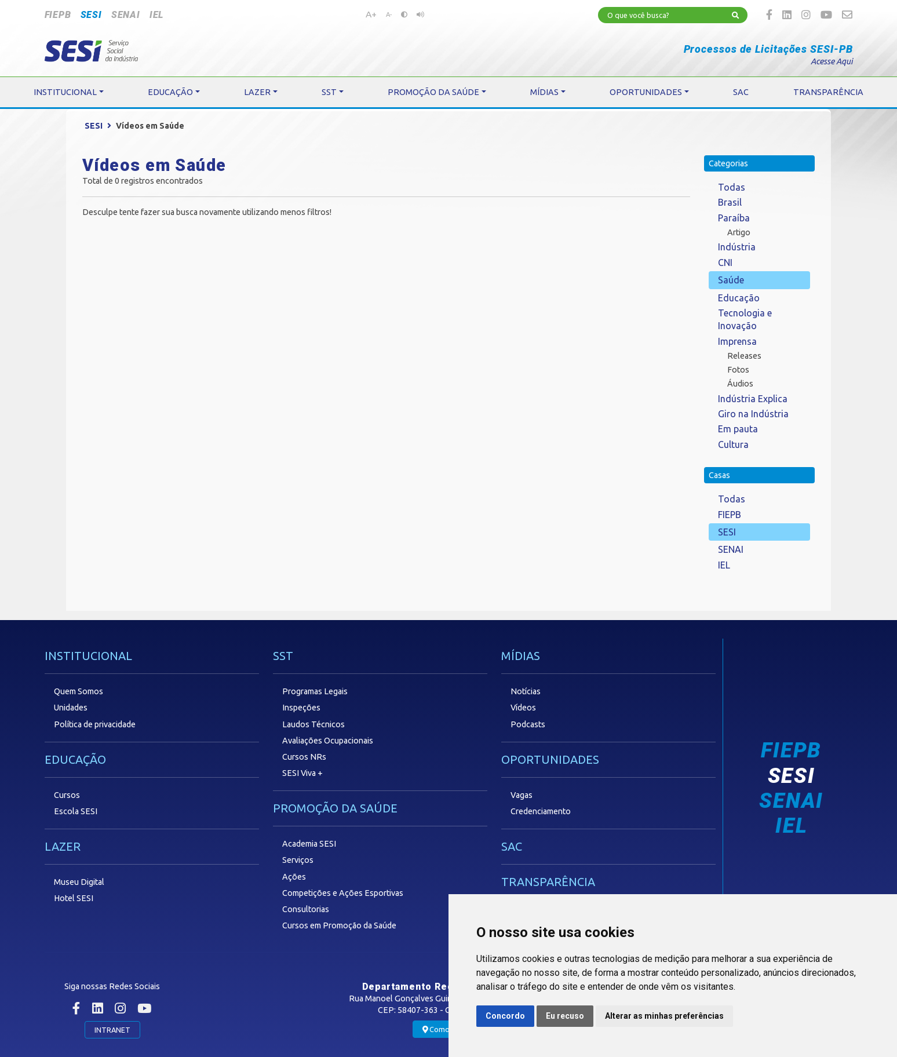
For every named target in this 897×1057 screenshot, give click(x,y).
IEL (156, 14)
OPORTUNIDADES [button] (646, 92)
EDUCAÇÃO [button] (170, 92)
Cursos (67, 795)
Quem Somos (78, 691)
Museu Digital (79, 882)
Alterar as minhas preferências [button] (664, 1015)
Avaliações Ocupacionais (327, 740)
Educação (739, 298)
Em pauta (738, 429)
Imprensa (737, 341)
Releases (744, 355)
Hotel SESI (73, 898)
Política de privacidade (95, 724)
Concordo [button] (505, 1015)
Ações (294, 876)
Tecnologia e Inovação (745, 319)
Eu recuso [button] (565, 1015)
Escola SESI (75, 811)
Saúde (731, 280)
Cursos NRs (304, 756)
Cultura (733, 444)
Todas (731, 187)
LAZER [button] (257, 92)
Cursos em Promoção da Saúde (339, 925)
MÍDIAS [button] (544, 92)
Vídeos (523, 707)
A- (389, 14)
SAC (511, 846)
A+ (371, 14)
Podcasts (528, 724)
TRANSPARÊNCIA (548, 881)
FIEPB (58, 14)
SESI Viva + (302, 773)
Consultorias (305, 909)
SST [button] (329, 92)
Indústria (737, 247)
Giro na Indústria (753, 414)
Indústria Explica (752, 398)
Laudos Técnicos (313, 724)
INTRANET (112, 1030)
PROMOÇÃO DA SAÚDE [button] (433, 92)
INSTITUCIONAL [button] (65, 92)
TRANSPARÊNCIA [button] (828, 92)
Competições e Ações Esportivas (342, 893)
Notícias (526, 691)
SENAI (125, 14)
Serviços (297, 860)
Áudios (740, 383)
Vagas (522, 795)
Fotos (738, 369)
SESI (91, 14)
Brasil (730, 202)
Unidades (70, 707)
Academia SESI (309, 843)
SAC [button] (741, 92)
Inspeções (301, 707)
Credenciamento (541, 811)
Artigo (738, 232)
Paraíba (734, 218)
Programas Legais (315, 691)
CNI (725, 262)
